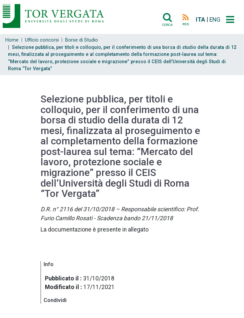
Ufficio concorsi (42, 40)
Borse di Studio (81, 40)
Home (12, 40)
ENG (214, 19)
